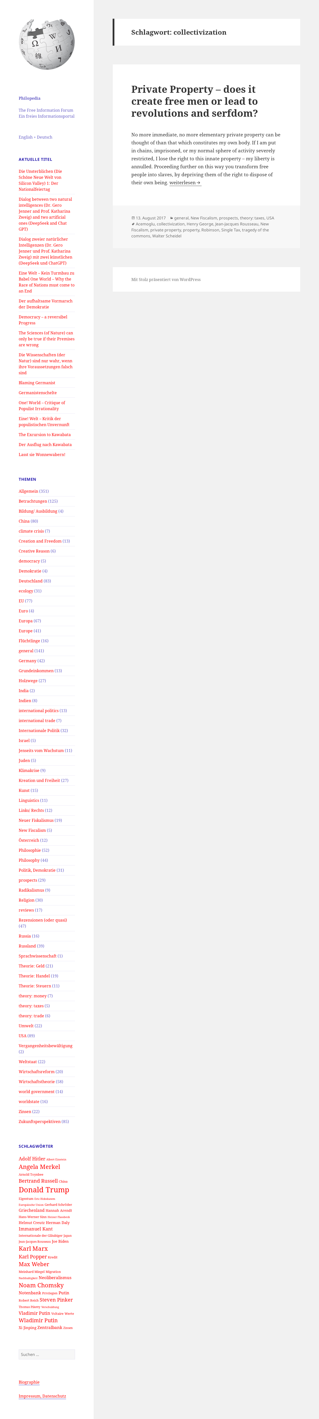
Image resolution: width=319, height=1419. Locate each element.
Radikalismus (31, 890)
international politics (39, 710)
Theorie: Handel (34, 976)
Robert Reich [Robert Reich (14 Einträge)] (29, 1300)
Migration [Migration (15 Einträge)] (53, 1271)
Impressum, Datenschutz (42, 1396)
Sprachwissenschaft (38, 956)
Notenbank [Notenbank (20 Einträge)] (30, 1293)
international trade (37, 720)
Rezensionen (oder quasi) (43, 920)
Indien (25, 700)
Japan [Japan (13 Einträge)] (68, 1235)
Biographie (29, 1382)
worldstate (29, 1101)
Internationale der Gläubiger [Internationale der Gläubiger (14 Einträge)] (41, 1235)
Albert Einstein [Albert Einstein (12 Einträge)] (56, 1159)
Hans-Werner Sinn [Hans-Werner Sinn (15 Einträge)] (33, 1217)
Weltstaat (28, 1061)
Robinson (210, 230)
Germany (27, 660)
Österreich (29, 840)
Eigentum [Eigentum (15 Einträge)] (26, 1198)
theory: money (33, 996)
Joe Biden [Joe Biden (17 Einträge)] (60, 1241)
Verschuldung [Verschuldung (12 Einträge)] (50, 1307)
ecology (26, 591)
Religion (26, 900)
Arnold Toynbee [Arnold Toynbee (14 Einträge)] (31, 1174)
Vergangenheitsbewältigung (46, 1045)
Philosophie (30, 850)
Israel (24, 740)
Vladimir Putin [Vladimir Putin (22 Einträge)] (34, 1313)
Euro (23, 611)
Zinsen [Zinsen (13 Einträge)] (68, 1328)
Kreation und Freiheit (39, 780)
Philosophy (29, 860)
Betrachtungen (33, 501)
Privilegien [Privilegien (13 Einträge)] (50, 1293)
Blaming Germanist (37, 382)
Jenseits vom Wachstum (41, 750)
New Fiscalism (32, 830)
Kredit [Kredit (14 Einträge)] (53, 1257)
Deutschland (31, 581)
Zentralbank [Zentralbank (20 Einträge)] (49, 1327)
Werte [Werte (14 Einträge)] (69, 1313)
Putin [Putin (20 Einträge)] (64, 1293)
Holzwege (28, 680)
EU (21, 601)
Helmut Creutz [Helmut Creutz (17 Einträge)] (32, 1222)
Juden (24, 760)
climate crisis (31, 531)
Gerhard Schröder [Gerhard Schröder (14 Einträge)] (58, 1204)
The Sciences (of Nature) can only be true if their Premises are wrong (47, 339)
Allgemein (28, 491)
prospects (28, 880)
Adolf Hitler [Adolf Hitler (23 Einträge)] (32, 1158)
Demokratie (30, 571)
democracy (29, 561)
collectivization (171, 224)
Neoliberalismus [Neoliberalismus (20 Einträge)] (55, 1277)
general (26, 651)
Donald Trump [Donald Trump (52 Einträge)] (44, 1190)
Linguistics (29, 800)
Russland (27, 946)
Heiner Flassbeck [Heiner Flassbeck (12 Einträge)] (59, 1217)
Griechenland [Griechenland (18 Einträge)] (32, 1210)
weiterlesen (185, 182)
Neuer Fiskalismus (36, 820)
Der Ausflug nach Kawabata (45, 444)
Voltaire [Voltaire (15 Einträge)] (57, 1313)
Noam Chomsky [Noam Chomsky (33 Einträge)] (41, 1285)
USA (22, 1036)
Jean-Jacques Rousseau (236, 224)
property (191, 230)
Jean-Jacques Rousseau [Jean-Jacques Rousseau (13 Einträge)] (35, 1241)
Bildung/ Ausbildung (38, 511)
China (24, 521)
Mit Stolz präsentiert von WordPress (166, 279)
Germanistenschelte (38, 392)
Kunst (24, 790)
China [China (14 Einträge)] (63, 1181)
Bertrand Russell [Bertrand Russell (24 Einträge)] (38, 1180)
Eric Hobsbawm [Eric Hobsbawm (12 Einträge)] (44, 1199)
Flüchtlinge (29, 641)
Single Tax (230, 230)
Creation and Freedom (40, 541)
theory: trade (31, 1016)
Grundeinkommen (36, 670)
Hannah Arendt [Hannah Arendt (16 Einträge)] (59, 1210)
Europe (26, 631)
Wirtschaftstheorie (37, 1081)
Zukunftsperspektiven (40, 1121)
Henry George (200, 224)
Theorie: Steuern (35, 986)
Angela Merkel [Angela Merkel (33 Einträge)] (39, 1167)
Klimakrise (29, 770)
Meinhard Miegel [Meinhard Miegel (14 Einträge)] (32, 1271)
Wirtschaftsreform (37, 1071)
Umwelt (26, 1026)
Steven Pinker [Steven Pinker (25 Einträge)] (56, 1299)
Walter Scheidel (166, 236)
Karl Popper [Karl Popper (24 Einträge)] (33, 1256)
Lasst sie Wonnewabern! (42, 454)
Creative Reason (34, 551)
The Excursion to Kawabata (45, 434)
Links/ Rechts (31, 810)
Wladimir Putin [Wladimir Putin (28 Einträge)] (38, 1320)
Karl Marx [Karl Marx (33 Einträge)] (33, 1248)
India (24, 690)
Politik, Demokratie (37, 870)
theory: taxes (31, 1006)
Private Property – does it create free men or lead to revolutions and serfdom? (194, 100)
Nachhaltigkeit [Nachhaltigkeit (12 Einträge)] (28, 1278)
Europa (26, 621)
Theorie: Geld (32, 966)
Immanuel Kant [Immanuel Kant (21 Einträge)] (36, 1229)
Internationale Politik (39, 730)
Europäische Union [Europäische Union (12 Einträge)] (31, 1205)
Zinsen (25, 1111)
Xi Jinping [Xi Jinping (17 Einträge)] (27, 1327)
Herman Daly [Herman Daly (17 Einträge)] (58, 1222)
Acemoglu (145, 224)
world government (37, 1091)
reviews (26, 910)
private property (165, 230)
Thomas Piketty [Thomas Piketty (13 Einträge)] (29, 1307)
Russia (25, 936)
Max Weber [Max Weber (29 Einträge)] (34, 1264)
